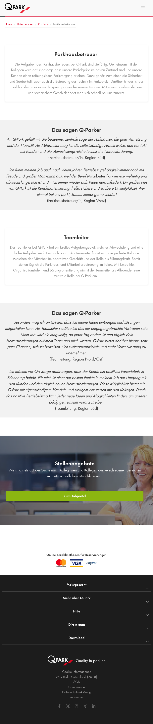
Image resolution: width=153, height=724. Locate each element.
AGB (76, 682)
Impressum (76, 697)
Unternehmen (25, 24)
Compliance (76, 687)
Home (8, 24)
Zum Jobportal (75, 496)
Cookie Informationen (76, 671)
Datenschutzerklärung (76, 692)
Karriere (43, 24)
